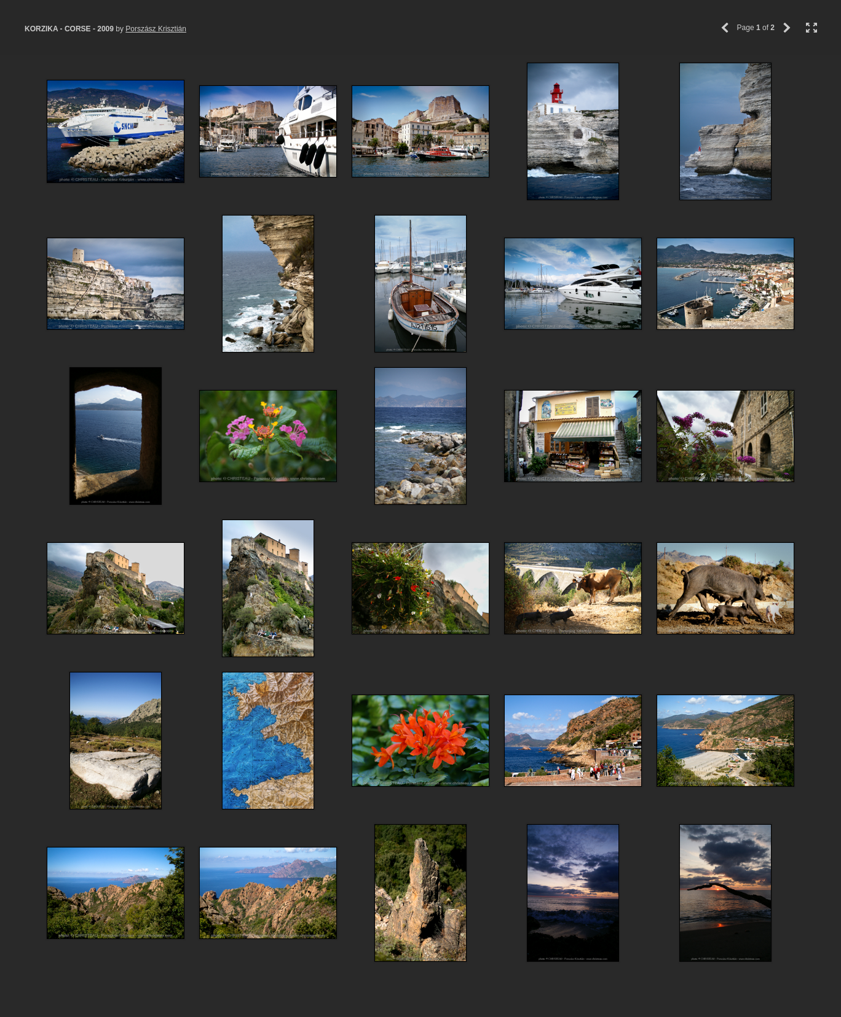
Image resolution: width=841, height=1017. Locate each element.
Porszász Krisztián (155, 29)
